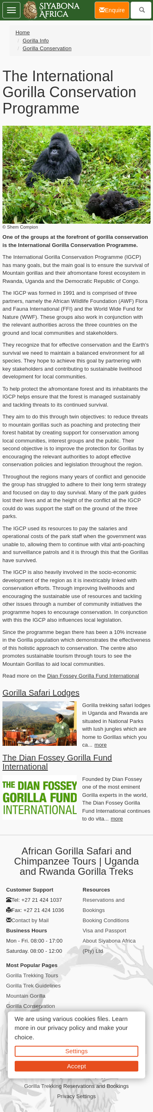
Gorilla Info (35, 41)
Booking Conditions (106, 920)
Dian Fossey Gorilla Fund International (93, 676)
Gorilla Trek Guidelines (33, 986)
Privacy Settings (76, 1096)
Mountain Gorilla (25, 996)
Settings (76, 1051)
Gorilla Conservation (46, 48)
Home (23, 32)
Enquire (114, 9)
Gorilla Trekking (43, 1086)
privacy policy (66, 1027)
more (101, 745)
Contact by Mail (30, 920)
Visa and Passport (104, 930)
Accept (76, 1065)
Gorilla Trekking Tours (32, 975)
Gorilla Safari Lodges (41, 692)
